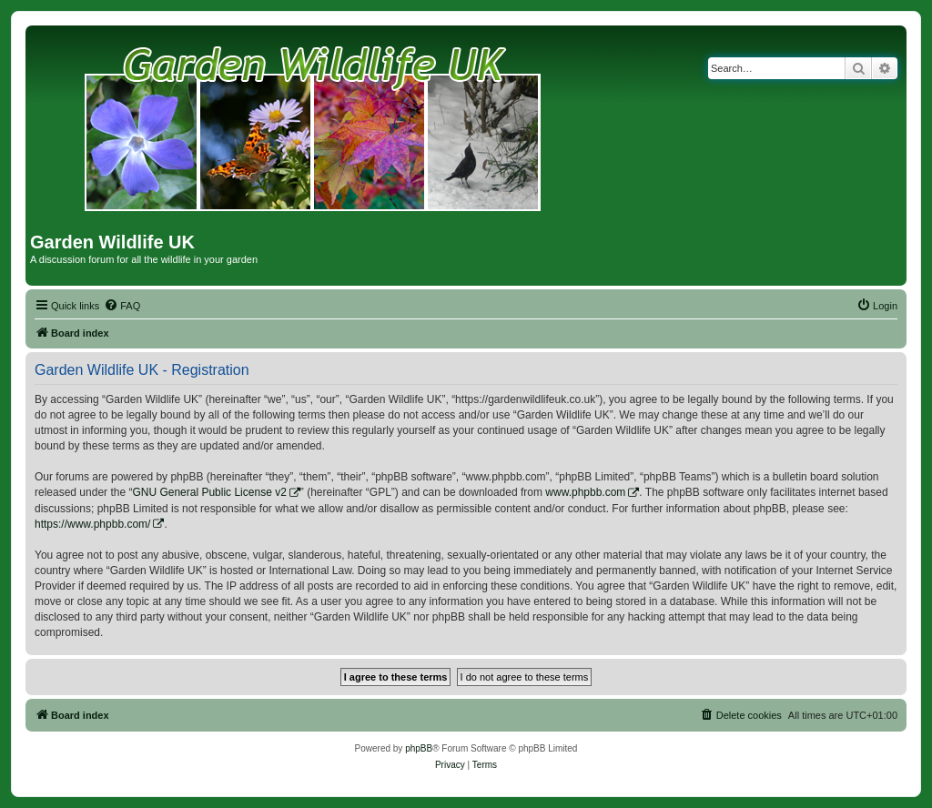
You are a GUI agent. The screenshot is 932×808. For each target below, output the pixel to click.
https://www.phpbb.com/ (92, 524)
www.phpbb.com (585, 492)
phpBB (418, 748)
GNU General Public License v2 (209, 492)
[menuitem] (122, 306)
